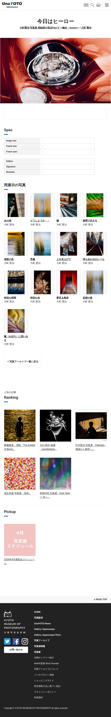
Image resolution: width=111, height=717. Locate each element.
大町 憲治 (86, 27)
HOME (37, 612)
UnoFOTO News (42, 623)
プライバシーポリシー (45, 692)
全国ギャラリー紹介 (44, 657)
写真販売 (38, 617)
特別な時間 (10, 297)
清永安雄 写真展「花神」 (17, 493)
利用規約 (38, 697)
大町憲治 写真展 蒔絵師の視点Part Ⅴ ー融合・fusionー (49, 27)
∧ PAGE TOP (100, 599)
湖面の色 (9, 259)
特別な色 (35, 297)
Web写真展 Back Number (46, 663)
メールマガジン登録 (44, 675)
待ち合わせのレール (93, 259)
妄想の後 (87, 297)
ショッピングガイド (44, 680)
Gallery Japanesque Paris (47, 635)
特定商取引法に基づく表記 (47, 686)
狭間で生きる (90, 220)
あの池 (7, 220)
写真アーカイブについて (46, 669)
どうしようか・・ (39, 220)
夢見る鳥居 (63, 297)
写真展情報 (39, 646)
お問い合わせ (16, 649)
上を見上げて (64, 259)
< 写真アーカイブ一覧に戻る (22, 361)
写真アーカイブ (41, 640)
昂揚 (32, 259)
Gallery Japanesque (44, 629)
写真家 (37, 652)
